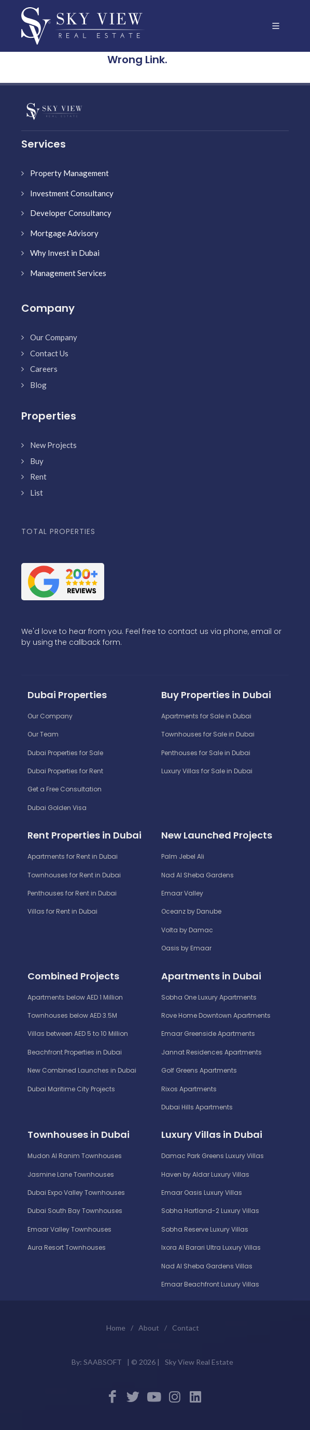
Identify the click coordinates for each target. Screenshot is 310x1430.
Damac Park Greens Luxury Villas (212, 1155)
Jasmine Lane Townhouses (70, 1174)
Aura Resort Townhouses (66, 1247)
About (148, 1327)
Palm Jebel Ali (182, 856)
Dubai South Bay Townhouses (74, 1210)
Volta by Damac (187, 930)
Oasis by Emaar (186, 948)
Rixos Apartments (189, 1089)
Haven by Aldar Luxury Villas (205, 1174)
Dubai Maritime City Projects (71, 1089)
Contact (185, 1327)
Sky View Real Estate (199, 1361)
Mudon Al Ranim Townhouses (74, 1155)
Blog (38, 384)
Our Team (43, 734)
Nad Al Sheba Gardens (197, 875)
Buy (37, 461)
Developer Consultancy (70, 213)
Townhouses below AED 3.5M (72, 1015)
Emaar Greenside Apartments (208, 1033)
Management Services (68, 273)
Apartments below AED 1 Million (75, 997)
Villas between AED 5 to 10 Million (77, 1033)
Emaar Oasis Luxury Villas (201, 1192)
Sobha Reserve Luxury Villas (204, 1229)
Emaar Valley (182, 893)
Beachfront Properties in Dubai (74, 1052)
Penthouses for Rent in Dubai (72, 893)
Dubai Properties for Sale (65, 752)
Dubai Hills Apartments (197, 1107)
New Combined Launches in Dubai (81, 1070)
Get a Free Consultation (64, 789)
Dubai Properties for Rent (65, 771)
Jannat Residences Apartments (211, 1052)
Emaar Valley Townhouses (69, 1229)
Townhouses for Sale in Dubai (208, 734)
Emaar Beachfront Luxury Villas (210, 1284)
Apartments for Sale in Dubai (206, 716)
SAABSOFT (102, 1361)
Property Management (69, 173)
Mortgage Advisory (64, 233)
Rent (38, 476)
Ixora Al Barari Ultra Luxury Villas (211, 1247)
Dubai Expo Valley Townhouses (76, 1192)
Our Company (53, 337)
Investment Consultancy (72, 193)
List (36, 492)
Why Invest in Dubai (65, 252)
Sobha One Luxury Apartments (209, 997)
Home (115, 1327)
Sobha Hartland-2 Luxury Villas (210, 1210)
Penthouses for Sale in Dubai (205, 752)
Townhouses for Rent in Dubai (74, 875)
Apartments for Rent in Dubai (72, 856)
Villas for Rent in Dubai (62, 911)
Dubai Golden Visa (57, 807)
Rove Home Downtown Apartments (216, 1015)
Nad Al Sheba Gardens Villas (206, 1266)
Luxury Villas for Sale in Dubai (206, 771)
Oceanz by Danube (191, 911)
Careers (44, 368)
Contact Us (49, 353)
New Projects (53, 445)
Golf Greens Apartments (199, 1070)
